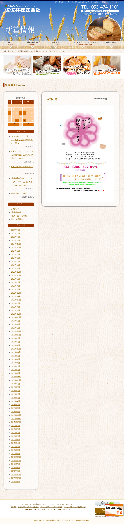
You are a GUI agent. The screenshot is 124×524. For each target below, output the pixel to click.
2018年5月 (15, 398)
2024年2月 (15, 268)
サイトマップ (67, 509)
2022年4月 (15, 307)
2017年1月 (15, 454)
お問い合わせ (70, 504)
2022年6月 (15, 303)
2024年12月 (16, 244)
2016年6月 (15, 468)
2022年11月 (16, 296)
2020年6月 (15, 342)
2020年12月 (16, 331)
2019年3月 (15, 366)
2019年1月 (15, 373)
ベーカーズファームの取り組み (54, 504)
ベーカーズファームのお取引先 (35, 509)
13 (21, 113)
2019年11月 (16, 352)
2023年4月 (15, 286)
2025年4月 (15, 237)
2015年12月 (16, 475)
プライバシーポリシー (54, 509)
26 (17, 120)
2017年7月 (15, 433)
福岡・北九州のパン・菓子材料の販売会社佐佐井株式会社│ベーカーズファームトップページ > (34, 51)
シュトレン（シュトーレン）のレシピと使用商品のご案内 (22, 139)
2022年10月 (16, 300)
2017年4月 (15, 443)
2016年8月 (15, 464)
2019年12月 (16, 349)
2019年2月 (15, 370)
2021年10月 (16, 317)
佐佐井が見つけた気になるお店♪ (28, 507)
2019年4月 (15, 363)
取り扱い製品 (31, 504)
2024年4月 (15, 261)
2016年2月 (15, 471)
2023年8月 (15, 279)
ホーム (23, 504)
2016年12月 (16, 457)
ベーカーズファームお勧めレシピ (74, 507)
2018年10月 (16, 380)
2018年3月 (15, 405)
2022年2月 (15, 310)
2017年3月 (15, 447)
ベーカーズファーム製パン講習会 (51, 507)
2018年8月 (15, 387)
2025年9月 (15, 230)
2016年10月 (16, 461)
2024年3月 (15, 265)
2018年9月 (15, 384)
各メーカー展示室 (19, 216)
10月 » (28, 124)
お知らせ (51, 99)
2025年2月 (15, 240)
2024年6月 (15, 258)
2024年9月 (15, 251)
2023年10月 (16, 275)
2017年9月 (15, 426)
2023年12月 (16, 272)
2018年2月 (15, 408)
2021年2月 (15, 328)
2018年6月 (15, 394)
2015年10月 (16, 478)
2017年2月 (15, 450)
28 (24, 120)
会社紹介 (40, 504)
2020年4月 (15, 345)
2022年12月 (16, 293)
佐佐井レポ (16, 212)
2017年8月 (15, 429)
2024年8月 (15, 254)
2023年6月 (15, 282)
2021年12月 (16, 314)
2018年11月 (16, 377)
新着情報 (13, 507)
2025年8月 (15, 233)
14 (24, 113)
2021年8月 (15, 321)
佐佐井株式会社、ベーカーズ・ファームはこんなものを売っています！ (22, 181)
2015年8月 (15, 482)
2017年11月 (16, 419)
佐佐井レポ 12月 (19, 193)
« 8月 (13, 124)
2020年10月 (16, 335)
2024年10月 (16, 247)
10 (9, 113)
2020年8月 (15, 338)
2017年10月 (16, 422)
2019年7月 (15, 359)
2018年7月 (15, 391)
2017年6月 (15, 436)
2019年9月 (15, 356)
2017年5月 (15, 440)
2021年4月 (15, 324)
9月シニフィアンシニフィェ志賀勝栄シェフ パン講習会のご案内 (22, 154)
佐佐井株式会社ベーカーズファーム (61, 520)
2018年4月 (15, 401)
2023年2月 (15, 289)
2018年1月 (15, 412)
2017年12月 (16, 415)
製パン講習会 (17, 219)
